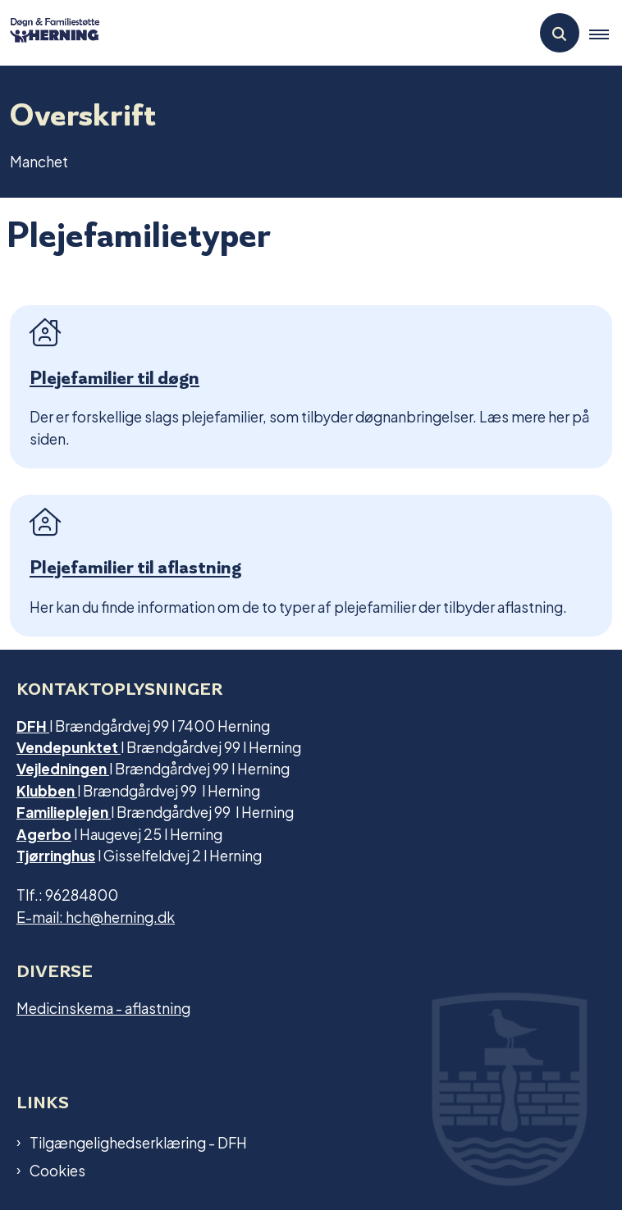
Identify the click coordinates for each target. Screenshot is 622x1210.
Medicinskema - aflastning (103, 1007)
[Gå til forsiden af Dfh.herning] (50, 32)
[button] (605, 33)
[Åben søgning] (559, 33)
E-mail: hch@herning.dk (95, 916)
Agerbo (43, 833)
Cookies (57, 1169)
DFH (32, 725)
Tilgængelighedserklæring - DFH (138, 1142)
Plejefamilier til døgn (114, 377)
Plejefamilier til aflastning (135, 567)
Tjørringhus (55, 854)
